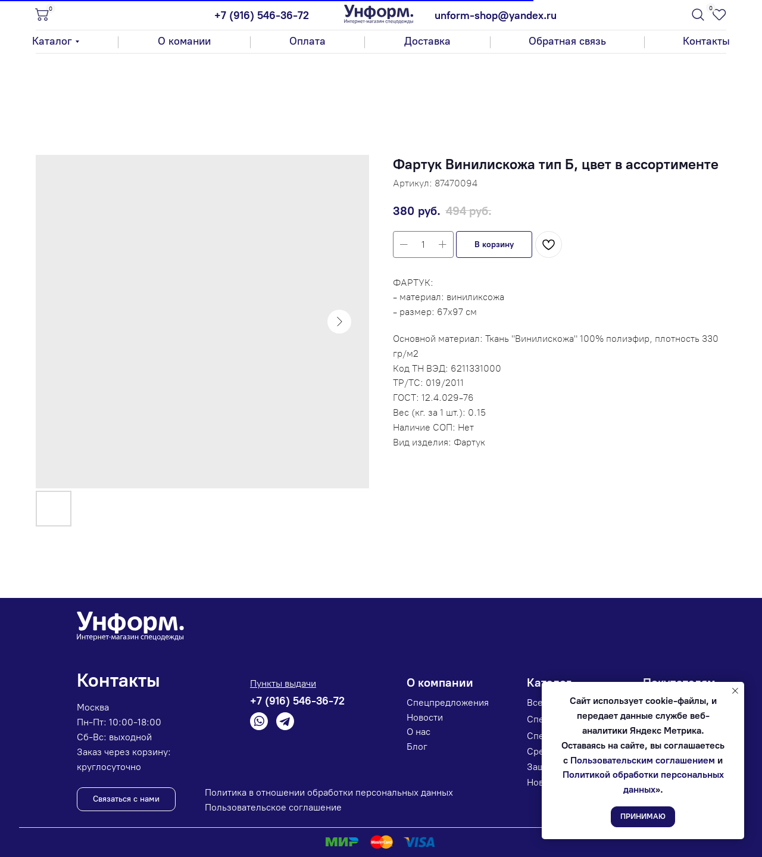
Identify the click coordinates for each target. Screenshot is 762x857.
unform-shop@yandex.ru (496, 15)
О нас (418, 731)
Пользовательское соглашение (273, 807)
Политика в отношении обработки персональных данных (329, 792)
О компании (440, 682)
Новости (425, 717)
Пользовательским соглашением (642, 760)
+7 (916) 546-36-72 (261, 15)
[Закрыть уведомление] (735, 691)
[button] (567, 42)
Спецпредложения (448, 702)
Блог (417, 746)
